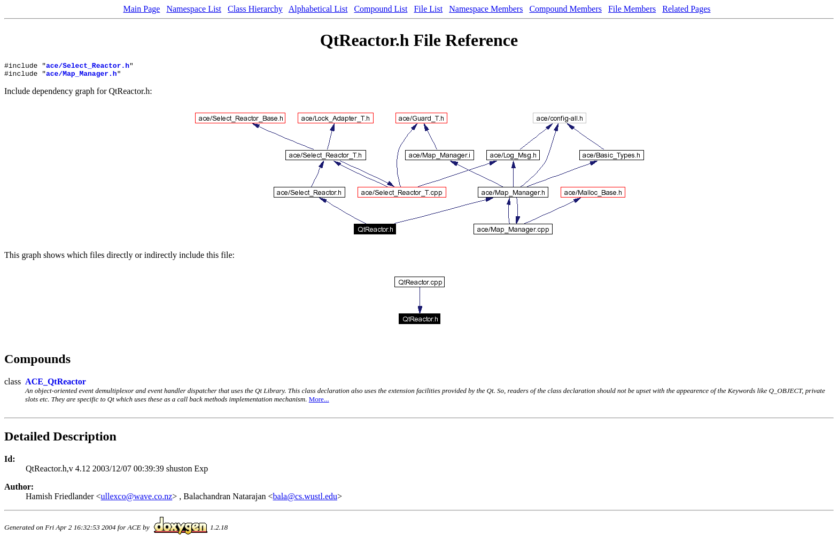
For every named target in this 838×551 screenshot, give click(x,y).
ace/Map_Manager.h (81, 76)
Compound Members (565, 8)
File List (428, 8)
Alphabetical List (318, 8)
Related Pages (686, 8)
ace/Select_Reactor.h (87, 67)
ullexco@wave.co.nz (137, 499)
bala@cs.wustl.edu (305, 499)
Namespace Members (486, 8)
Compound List (380, 8)
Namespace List (193, 8)
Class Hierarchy (255, 8)
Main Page (141, 8)
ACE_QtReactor (55, 384)
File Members (632, 8)
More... (319, 402)
